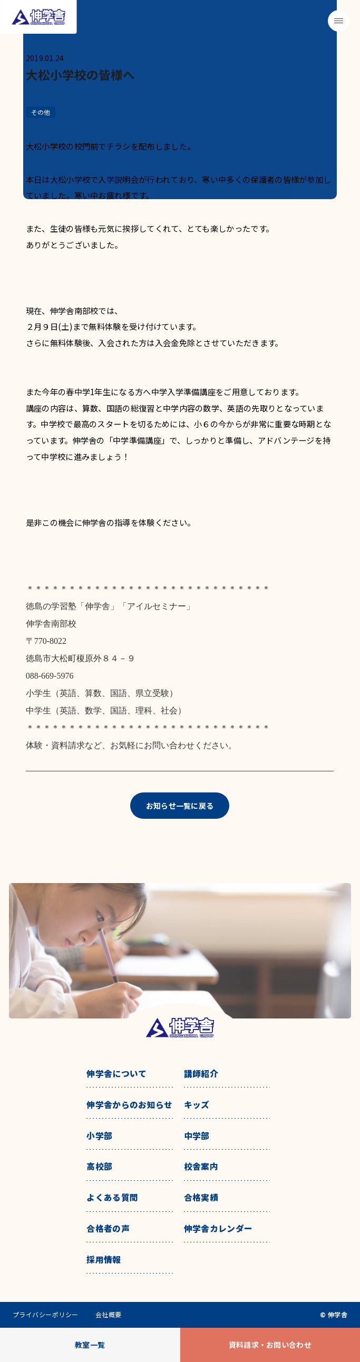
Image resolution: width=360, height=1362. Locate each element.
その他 (41, 111)
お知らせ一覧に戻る (180, 805)
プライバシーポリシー (46, 1314)
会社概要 (108, 1314)
